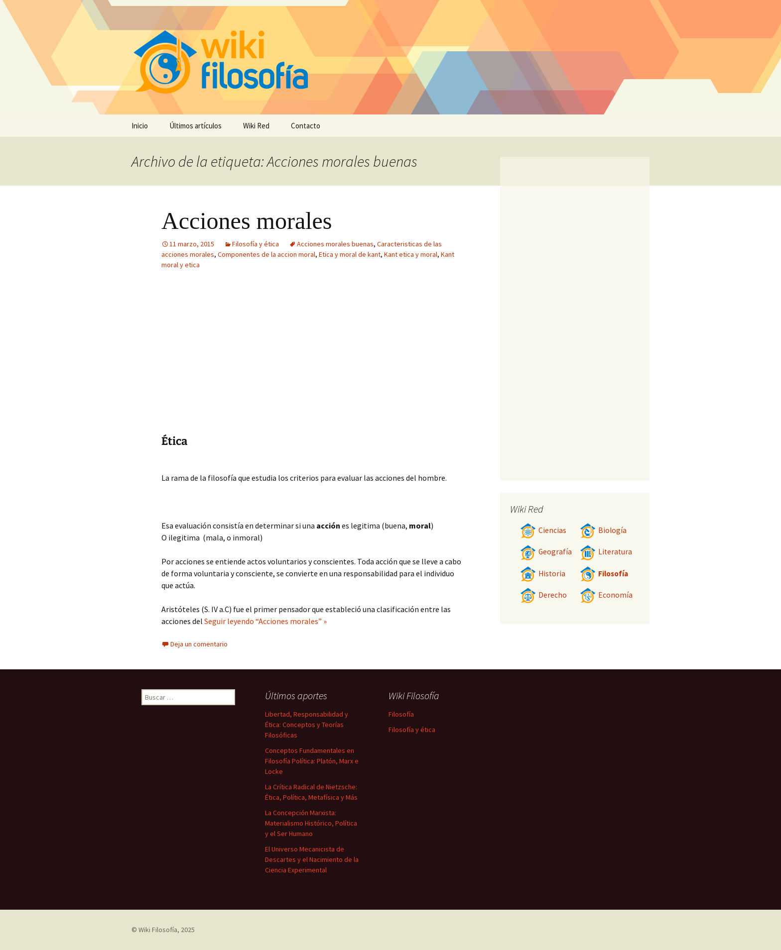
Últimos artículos (195, 125)
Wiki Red (256, 125)
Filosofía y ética (255, 243)
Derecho (543, 595)
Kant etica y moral (410, 254)
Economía (606, 595)
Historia (542, 573)
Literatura (606, 551)
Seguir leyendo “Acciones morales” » (265, 621)
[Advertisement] (250, 359)
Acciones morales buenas (335, 243)
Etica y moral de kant (350, 254)
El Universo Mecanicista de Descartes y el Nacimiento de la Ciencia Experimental (312, 859)
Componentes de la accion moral (266, 254)
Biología (603, 530)
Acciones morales (246, 221)
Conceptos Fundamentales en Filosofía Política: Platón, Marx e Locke (312, 761)
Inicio (139, 125)
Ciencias (543, 530)
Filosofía (604, 573)
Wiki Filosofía (157, 929)
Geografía (546, 551)
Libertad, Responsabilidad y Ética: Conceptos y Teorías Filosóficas (306, 724)
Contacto (305, 125)
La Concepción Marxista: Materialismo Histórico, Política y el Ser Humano (311, 823)
